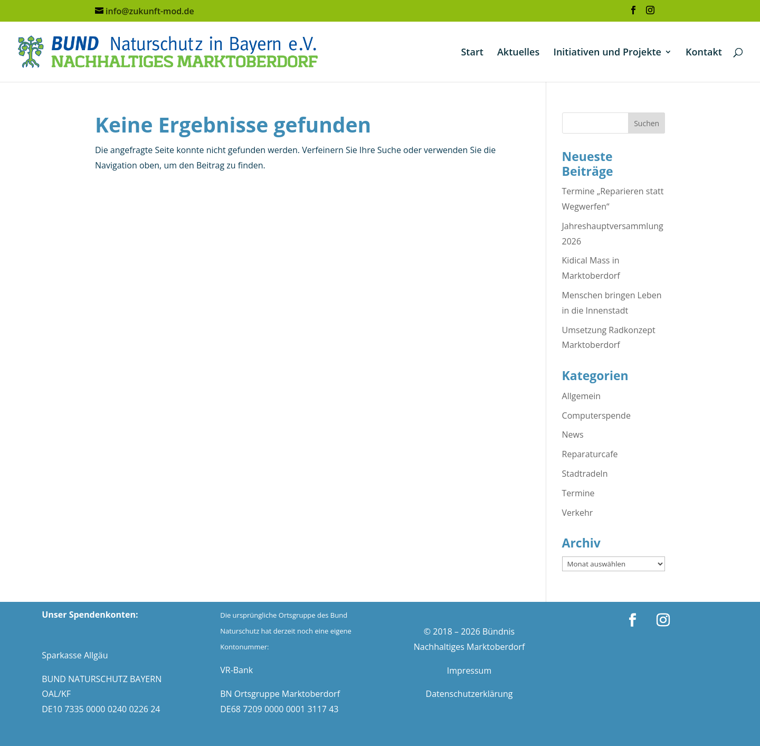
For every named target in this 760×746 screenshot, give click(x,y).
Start (472, 53)
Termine (578, 493)
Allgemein (581, 396)
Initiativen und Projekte (607, 53)
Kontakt (704, 53)
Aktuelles (518, 53)
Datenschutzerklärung (469, 694)
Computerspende (596, 415)
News (573, 434)
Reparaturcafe (590, 454)
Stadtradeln (585, 473)
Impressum (469, 670)
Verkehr (577, 512)
